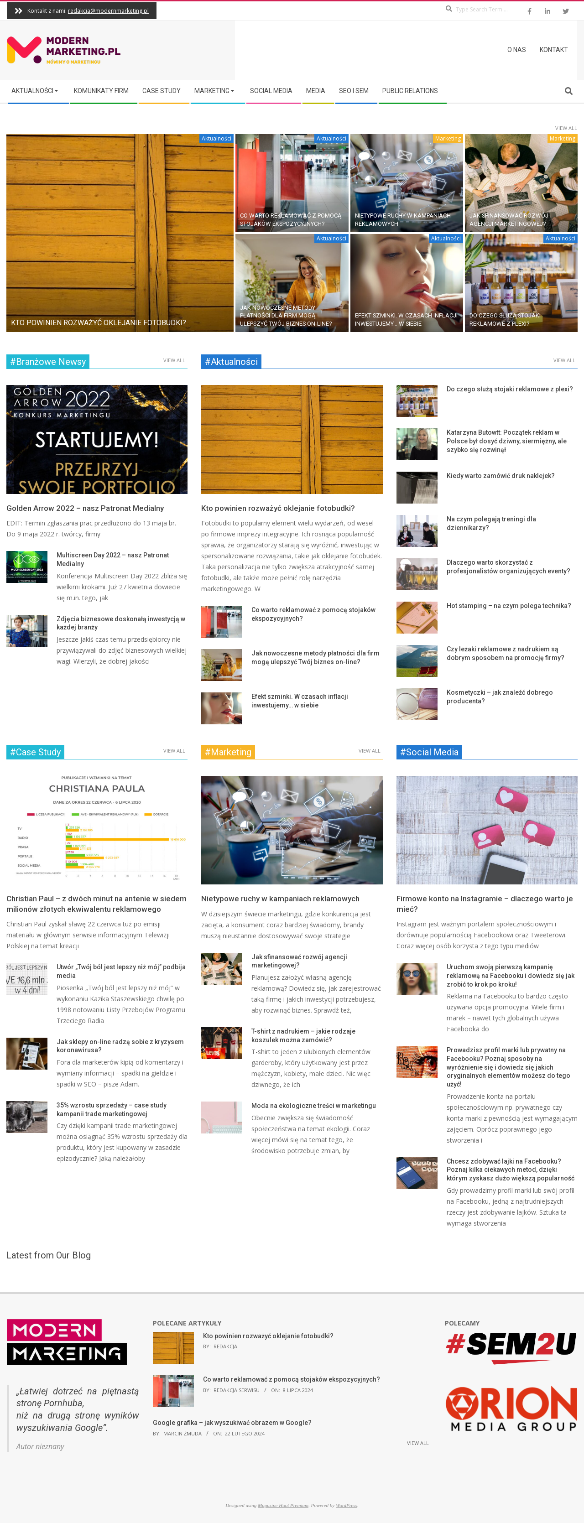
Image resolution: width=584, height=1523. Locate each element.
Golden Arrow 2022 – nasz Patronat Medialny (85, 508)
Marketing (448, 138)
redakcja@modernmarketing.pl (108, 11)
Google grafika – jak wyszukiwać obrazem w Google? (232, 1422)
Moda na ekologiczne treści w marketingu (313, 1105)
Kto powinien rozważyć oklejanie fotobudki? (98, 322)
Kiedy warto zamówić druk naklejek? (501, 475)
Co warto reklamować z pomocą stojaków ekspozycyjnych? (291, 1379)
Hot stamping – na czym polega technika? (509, 605)
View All (566, 128)
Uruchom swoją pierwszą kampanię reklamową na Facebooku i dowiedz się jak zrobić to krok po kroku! (510, 975)
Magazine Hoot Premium (283, 1505)
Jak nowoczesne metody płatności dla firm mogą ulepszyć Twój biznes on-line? (286, 315)
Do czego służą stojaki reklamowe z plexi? (510, 389)
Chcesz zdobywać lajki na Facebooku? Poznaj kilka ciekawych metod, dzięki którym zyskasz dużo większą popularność (510, 1170)
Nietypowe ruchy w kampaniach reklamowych (280, 898)
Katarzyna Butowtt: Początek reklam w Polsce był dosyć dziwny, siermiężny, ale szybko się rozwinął (507, 441)
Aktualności (216, 138)
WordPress (346, 1505)
